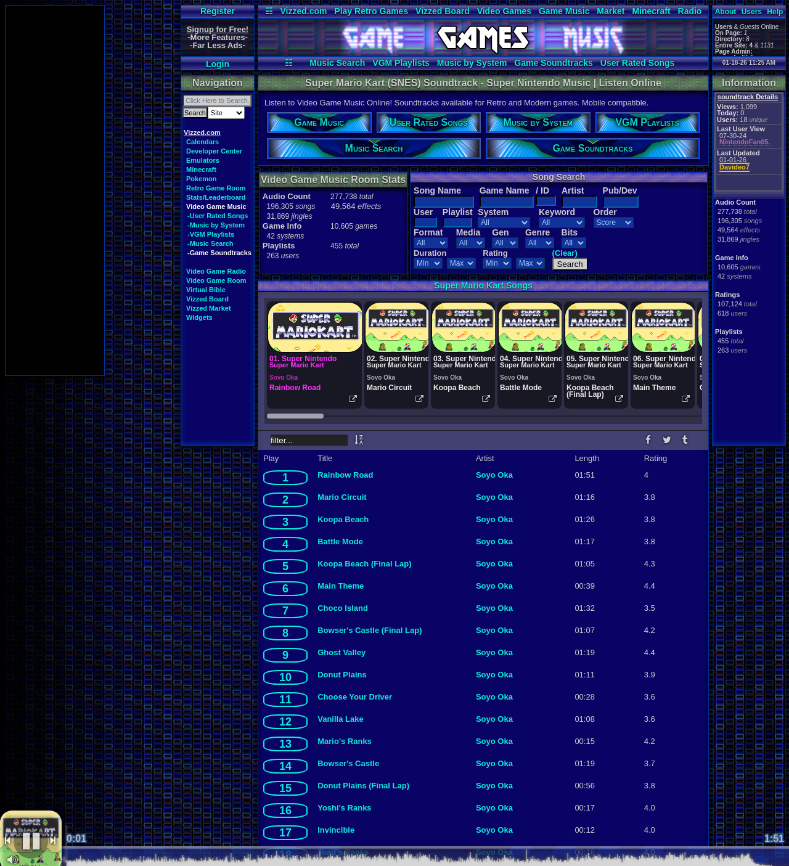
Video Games (504, 11)
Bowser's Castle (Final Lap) (369, 630)
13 (285, 744)
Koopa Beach (343, 519)
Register (217, 11)
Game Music (564, 11)
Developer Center (214, 151)
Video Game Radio (216, 271)
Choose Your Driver (354, 696)
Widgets (199, 317)
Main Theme (340, 585)
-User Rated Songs (217, 215)
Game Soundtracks (553, 63)
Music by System (472, 63)
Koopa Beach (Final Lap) (364, 563)
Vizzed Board (442, 11)
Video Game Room (216, 280)
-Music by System (216, 225)
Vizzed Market (208, 308)
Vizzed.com (303, 11)
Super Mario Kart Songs (483, 285)
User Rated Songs (637, 63)
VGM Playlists (401, 63)
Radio (690, 11)
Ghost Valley (341, 652)
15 (285, 788)
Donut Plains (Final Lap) (363, 785)
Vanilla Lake (340, 719)
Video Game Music (216, 206)
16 (285, 810)
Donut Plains (341, 674)
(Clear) (565, 253)
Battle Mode (340, 541)
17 (285, 833)
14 (285, 766)
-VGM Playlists (210, 234)
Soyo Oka (494, 475)
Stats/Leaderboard (216, 197)
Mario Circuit (341, 497)
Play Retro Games (371, 11)
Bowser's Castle (348, 763)
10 (285, 677)
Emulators (202, 160)
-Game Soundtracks (219, 252)
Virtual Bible (206, 289)
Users (752, 11)
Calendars (202, 141)
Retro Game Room (216, 188)
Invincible (335, 830)
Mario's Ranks (344, 741)
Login (217, 64)
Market (610, 11)
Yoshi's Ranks (344, 807)
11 (285, 699)
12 (285, 722)
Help (775, 11)
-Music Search (210, 243)
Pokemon (201, 178)
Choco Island (342, 608)
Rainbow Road (345, 475)
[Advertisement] (55, 190)
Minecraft (651, 11)
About (726, 11)
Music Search (337, 63)
